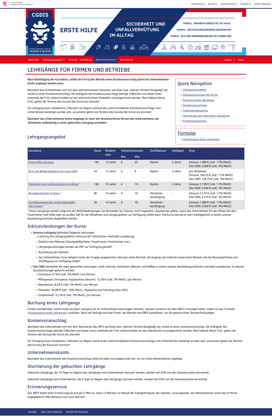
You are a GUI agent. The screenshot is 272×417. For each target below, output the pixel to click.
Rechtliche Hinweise (77, 412)
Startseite (33, 59)
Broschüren (126, 59)
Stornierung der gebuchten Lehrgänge (206, 116)
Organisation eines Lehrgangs (201, 139)
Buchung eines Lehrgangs (199, 100)
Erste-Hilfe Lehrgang (41, 162)
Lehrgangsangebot (194, 90)
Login (241, 59)
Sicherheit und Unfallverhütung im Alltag (53, 184)
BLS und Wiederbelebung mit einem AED (53, 171)
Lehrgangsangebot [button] (52, 59)
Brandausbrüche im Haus (44, 193)
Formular (187, 133)
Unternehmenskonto (195, 110)
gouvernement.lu (229, 3)
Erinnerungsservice (194, 121)
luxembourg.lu (198, 3)
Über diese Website (51, 412)
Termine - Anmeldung (80, 59)
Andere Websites (262, 3)
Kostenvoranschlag (195, 105)
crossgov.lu (245, 3)
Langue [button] (228, 59)
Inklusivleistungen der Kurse (200, 95)
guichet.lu (213, 3)
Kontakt (32, 412)
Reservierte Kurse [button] (105, 59)
